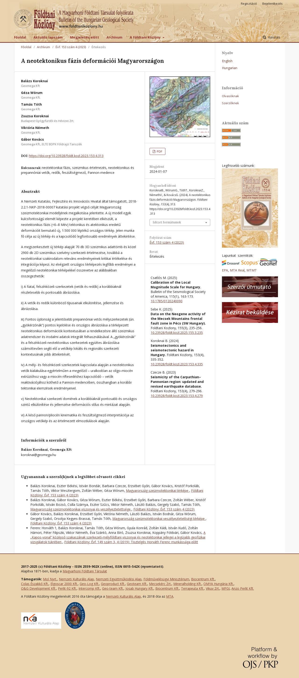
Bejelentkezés (272, 3)
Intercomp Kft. (89, 588)
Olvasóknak (230, 96)
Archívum (114, 37)
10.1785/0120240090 (166, 301)
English (227, 61)
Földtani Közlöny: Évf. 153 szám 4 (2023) (164, 509)
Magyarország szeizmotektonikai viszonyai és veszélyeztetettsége (81, 509)
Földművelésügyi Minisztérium (166, 579)
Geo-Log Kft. (89, 584)
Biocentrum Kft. (203, 579)
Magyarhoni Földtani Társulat (85, 571)
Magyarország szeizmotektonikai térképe (157, 490)
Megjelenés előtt (84, 37)
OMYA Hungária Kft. (218, 584)
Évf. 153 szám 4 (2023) (71, 47)
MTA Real (237, 270)
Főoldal (20, 37)
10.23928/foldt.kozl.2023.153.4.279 (177, 395)
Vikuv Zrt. (213, 588)
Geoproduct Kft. (113, 584)
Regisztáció (249, 3)
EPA (225, 270)
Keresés (273, 37)
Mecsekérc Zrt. (160, 584)
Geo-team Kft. (113, 588)
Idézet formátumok (167, 222)
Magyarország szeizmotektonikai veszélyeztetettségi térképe (159, 518)
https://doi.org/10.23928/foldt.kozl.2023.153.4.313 (66, 155)
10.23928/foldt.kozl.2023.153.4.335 (177, 364)
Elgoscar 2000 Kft (63, 584)
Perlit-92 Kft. (67, 588)
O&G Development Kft (38, 588)
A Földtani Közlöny (146, 37)
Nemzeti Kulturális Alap (76, 579)
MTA (169, 596)
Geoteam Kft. (137, 584)
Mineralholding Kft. (187, 584)
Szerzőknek (230, 103)
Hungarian (229, 68)
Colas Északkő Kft (34, 584)
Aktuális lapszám (48, 37)
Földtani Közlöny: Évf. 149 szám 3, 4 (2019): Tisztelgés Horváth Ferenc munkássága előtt (131, 542)
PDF (159, 151)
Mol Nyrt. (50, 579)
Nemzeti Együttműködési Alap (119, 579)
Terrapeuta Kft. (192, 588)
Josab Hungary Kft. (139, 588)
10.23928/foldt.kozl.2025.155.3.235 (177, 332)
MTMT (251, 270)
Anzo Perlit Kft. (242, 588)
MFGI (225, 588)
